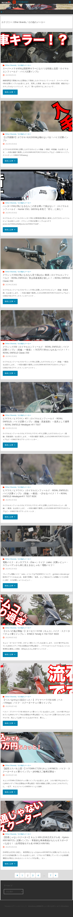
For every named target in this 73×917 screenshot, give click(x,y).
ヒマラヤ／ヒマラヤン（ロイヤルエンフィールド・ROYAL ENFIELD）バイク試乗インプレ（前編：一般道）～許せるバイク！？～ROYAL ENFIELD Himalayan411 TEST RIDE (36, 493)
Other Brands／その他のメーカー (18, 65)
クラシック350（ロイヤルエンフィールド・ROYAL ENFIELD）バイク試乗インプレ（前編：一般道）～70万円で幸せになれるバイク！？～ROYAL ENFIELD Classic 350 (36, 350)
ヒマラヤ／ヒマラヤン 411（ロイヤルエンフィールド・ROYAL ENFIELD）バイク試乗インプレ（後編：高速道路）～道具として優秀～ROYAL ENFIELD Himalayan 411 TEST (36, 421)
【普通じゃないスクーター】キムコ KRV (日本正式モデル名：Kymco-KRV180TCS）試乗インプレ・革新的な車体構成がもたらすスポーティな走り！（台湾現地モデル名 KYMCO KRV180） (36, 840)
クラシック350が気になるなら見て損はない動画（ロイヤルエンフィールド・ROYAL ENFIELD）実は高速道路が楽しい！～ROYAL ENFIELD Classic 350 (36, 278)
